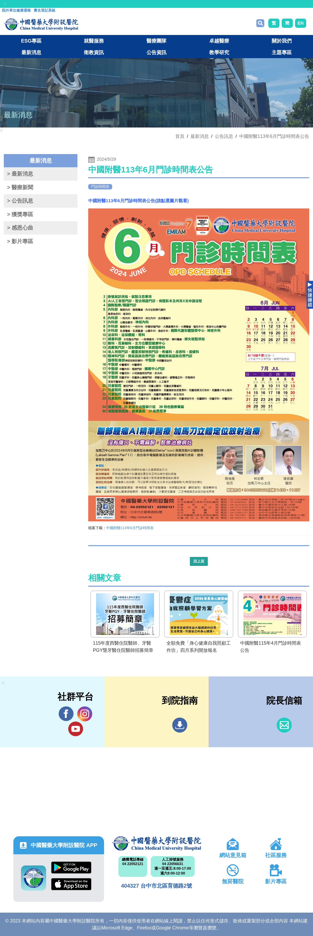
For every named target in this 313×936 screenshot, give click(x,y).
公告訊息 (224, 136)
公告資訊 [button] (156, 52)
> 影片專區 (20, 241)
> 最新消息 (20, 174)
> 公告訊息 (20, 201)
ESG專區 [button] (31, 41)
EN (301, 23)
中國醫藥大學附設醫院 (156, 843)
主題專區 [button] (282, 52)
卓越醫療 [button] (219, 41)
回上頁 (198, 561)
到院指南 (179, 725)
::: (5, 4)
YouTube (75, 728)
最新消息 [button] (31, 52)
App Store (71, 884)
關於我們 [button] (282, 41)
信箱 (284, 725)
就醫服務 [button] (94, 41)
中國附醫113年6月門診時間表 (130, 528)
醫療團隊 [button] (156, 41)
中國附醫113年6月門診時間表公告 (274, 136)
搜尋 (260, 23)
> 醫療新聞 (20, 187)
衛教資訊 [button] (94, 52)
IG (84, 713)
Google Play (71, 867)
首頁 (179, 136)
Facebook (66, 713)
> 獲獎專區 (20, 214)
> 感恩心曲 (20, 228)
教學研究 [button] (219, 52)
